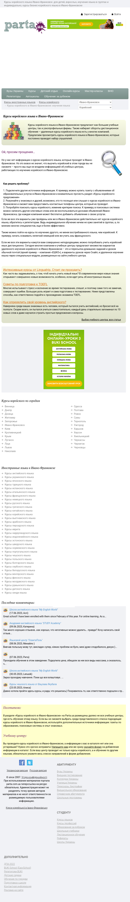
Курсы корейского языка (18, 514)
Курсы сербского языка (18, 566)
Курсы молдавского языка (20, 581)
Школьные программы (69, 797)
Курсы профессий (67, 823)
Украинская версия (17, 770)
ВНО (110, 90)
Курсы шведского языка (18, 544)
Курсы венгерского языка (19, 574)
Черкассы (79, 440)
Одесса (78, 406)
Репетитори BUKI (13, 871)
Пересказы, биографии (69, 786)
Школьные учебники (68, 830)
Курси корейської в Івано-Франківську (27, 807)
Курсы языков (65, 819)
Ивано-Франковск (15, 425)
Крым (8, 436)
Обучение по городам (16, 879)
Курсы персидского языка (19, 525)
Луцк (7, 443)
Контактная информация (17, 886)
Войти (116, 14)
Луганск (9, 440)
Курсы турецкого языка (18, 484)
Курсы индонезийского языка (21, 536)
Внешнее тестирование (69, 775)
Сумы (77, 417)
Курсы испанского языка (19, 488)
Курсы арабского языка (18, 521)
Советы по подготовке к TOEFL (25, 284)
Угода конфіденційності (34, 777)
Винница (9, 406)
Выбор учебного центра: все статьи (101, 319)
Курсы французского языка (20, 495)
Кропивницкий (13, 432)
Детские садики (12, 875)
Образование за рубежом (71, 827)
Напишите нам (60, 747)
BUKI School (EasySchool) (17, 867)
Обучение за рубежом (57, 96)
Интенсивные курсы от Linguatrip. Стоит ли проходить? (42, 270)
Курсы (32, 90)
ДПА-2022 (9, 864)
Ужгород (79, 425)
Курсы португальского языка (21, 551)
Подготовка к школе (15, 882)
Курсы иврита (12, 529)
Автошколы (32, 96)
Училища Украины (67, 782)
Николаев (10, 451)
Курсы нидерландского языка (21, 533)
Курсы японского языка (18, 480)
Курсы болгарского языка (19, 563)
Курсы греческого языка (18, 507)
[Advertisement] (65, 59)
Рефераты (62, 838)
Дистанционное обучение (71, 834)
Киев (7, 428)
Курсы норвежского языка (20, 548)
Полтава (78, 410)
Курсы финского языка (17, 577)
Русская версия (38, 770)
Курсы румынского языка (19, 585)
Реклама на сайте (13, 890)
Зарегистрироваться (93, 14)
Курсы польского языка (18, 559)
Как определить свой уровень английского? (34, 302)
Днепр (8, 410)
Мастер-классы (94, 90)
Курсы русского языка (17, 503)
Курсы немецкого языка (18, 499)
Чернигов (79, 443)
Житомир (10, 417)
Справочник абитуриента (71, 794)
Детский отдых (49, 90)
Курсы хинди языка (16, 592)
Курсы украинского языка (19, 477)
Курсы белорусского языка (20, 570)
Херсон (78, 432)
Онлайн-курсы (71, 90)
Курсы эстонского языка (18, 540)
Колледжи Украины (67, 779)
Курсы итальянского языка (20, 492)
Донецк (9, 414)
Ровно (77, 414)
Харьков (78, 428)
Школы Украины (66, 842)
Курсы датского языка (17, 589)
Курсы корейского (49, 102)
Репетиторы (14, 96)
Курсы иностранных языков (19, 102)
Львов (8, 447)
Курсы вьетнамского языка (20, 518)
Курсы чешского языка (17, 555)
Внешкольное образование (72, 790)
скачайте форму (93, 747)
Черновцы (79, 447)
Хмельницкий (81, 436)
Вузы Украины (15, 90)
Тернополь (80, 421)
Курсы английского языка (19, 473)
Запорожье (11, 421)
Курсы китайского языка (18, 510)
